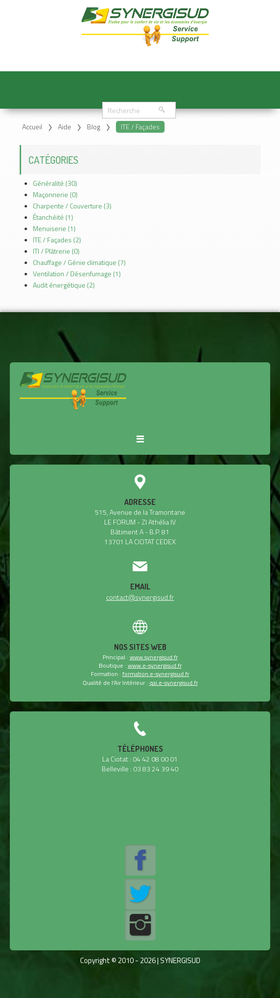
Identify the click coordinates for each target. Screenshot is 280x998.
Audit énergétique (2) (64, 285)
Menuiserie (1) (54, 228)
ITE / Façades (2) (57, 240)
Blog (93, 126)
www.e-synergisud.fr (155, 665)
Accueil (32, 126)
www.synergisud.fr (154, 657)
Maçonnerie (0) (55, 194)
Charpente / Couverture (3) (72, 206)
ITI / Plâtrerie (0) (56, 251)
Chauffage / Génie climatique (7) (79, 262)
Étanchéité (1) (53, 217)
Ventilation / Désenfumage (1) (77, 273)
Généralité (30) (55, 183)
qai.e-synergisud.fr (173, 682)
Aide (64, 126)
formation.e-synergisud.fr (155, 673)
